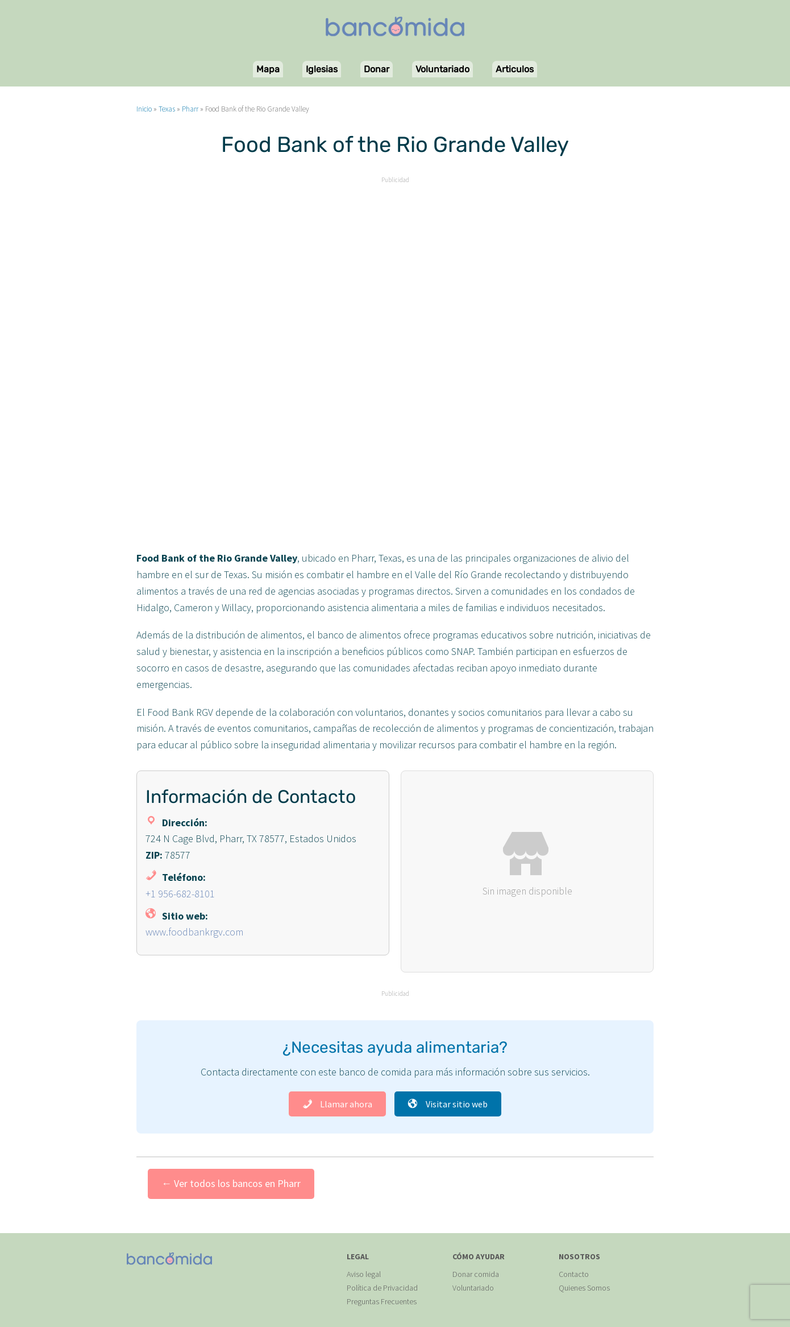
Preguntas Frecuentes (382, 1301)
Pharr (190, 109)
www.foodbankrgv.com (194, 931)
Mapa (268, 69)
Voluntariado (442, 69)
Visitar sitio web (448, 1104)
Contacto (574, 1274)
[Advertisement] (395, 266)
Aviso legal (364, 1274)
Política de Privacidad (382, 1288)
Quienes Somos (584, 1288)
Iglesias (322, 69)
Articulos (515, 69)
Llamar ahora (337, 1104)
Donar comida (475, 1274)
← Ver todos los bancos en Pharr (231, 1183)
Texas (167, 109)
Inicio (144, 109)
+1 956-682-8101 (180, 893)
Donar (376, 69)
